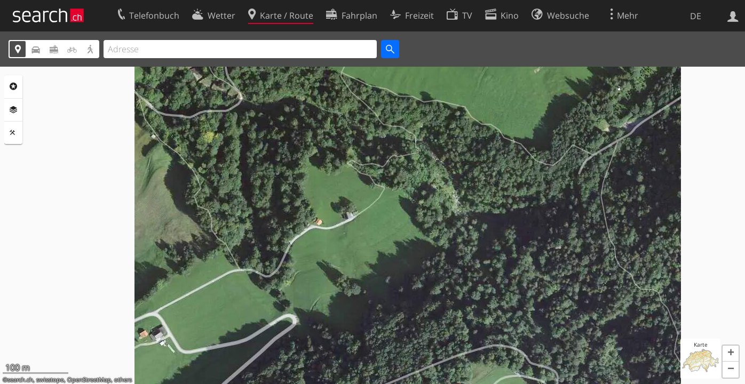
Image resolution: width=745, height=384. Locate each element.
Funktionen (13, 133)
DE (695, 16)
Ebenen (13, 110)
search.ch (20, 379)
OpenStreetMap (89, 379)
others (123, 379)
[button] (731, 354)
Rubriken (13, 86)
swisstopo (50, 379)
